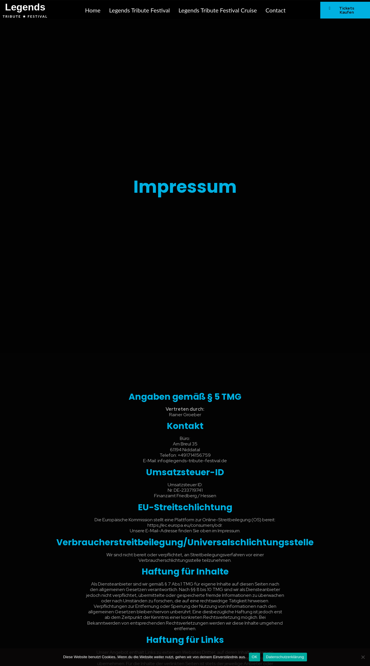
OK (254, 657)
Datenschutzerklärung (285, 657)
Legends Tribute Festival (139, 10)
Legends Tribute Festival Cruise (218, 10)
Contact (275, 10)
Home (92, 10)
